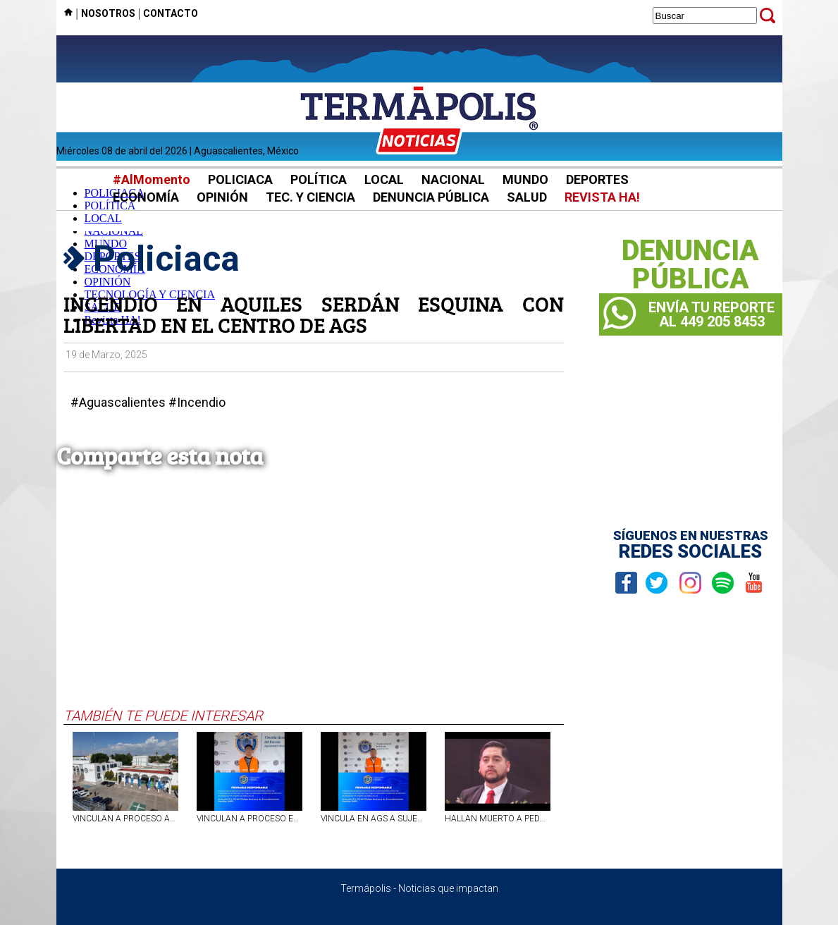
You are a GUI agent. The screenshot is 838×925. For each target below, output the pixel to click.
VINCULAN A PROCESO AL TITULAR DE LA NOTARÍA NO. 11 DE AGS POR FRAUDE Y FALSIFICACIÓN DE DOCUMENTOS (125, 818)
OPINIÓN (222, 197)
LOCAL (384, 179)
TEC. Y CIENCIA (310, 197)
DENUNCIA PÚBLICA (431, 197)
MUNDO (525, 179)
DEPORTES (597, 179)
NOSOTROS (108, 13)
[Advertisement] (313, 601)
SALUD (527, 197)
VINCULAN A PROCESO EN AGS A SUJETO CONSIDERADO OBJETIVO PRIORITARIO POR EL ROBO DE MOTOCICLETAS (249, 818)
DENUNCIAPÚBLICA (690, 265)
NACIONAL (453, 179)
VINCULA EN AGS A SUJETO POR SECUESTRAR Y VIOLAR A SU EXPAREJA (373, 818)
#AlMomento (151, 179)
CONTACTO (170, 13)
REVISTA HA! (602, 197)
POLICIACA (240, 179)
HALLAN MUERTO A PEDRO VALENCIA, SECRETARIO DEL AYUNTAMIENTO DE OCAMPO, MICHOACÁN (497, 818)
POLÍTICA (318, 179)
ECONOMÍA (146, 197)
